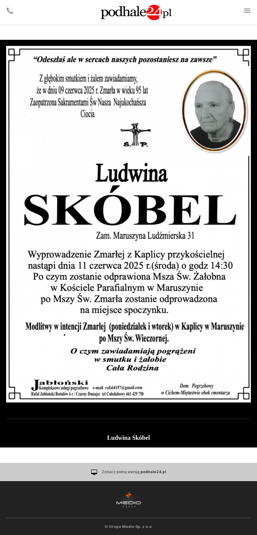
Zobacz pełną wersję (134, 472)
